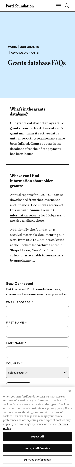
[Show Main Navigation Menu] (58, 6)
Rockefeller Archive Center (39, 245)
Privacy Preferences (37, 459)
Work (12, 46)
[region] (37, 427)
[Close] (69, 391)
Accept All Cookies (37, 448)
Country (14, 363)
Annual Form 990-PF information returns (35, 212)
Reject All (37, 436)
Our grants (29, 46)
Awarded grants (25, 52)
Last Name (16, 343)
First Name (16, 322)
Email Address (19, 302)
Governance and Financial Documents (35, 202)
